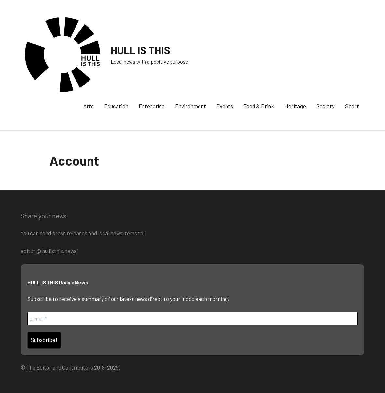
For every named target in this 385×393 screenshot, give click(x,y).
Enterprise (152, 106)
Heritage (295, 106)
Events (224, 106)
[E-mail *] (192, 318)
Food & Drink (258, 106)
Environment (190, 106)
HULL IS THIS (140, 50)
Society (325, 106)
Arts (88, 106)
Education (116, 106)
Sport (352, 106)
